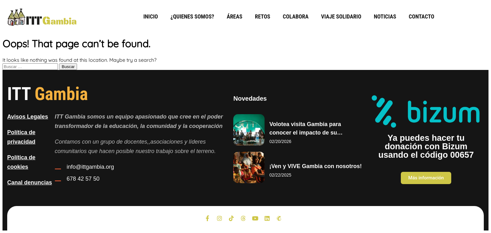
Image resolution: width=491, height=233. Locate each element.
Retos (262, 16)
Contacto (421, 16)
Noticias (385, 16)
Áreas (234, 16)
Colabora (295, 16)
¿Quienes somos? (192, 16)
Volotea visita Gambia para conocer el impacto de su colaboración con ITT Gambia (308, 132)
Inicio (150, 16)
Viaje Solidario (341, 16)
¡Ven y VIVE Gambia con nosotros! (315, 166)
